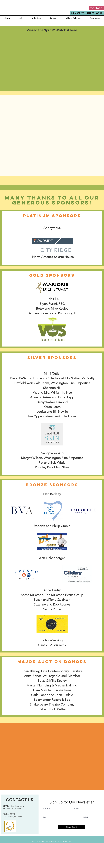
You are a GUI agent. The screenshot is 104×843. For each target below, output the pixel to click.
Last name (76, 808)
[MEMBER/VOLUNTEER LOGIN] (87, 13)
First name (46, 808)
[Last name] (86, 812)
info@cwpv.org (17, 806)
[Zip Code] (91, 820)
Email (45, 817)
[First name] (56, 812)
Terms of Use (67, 841)
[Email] (61, 820)
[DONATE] (96, 8)
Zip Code (85, 817)
